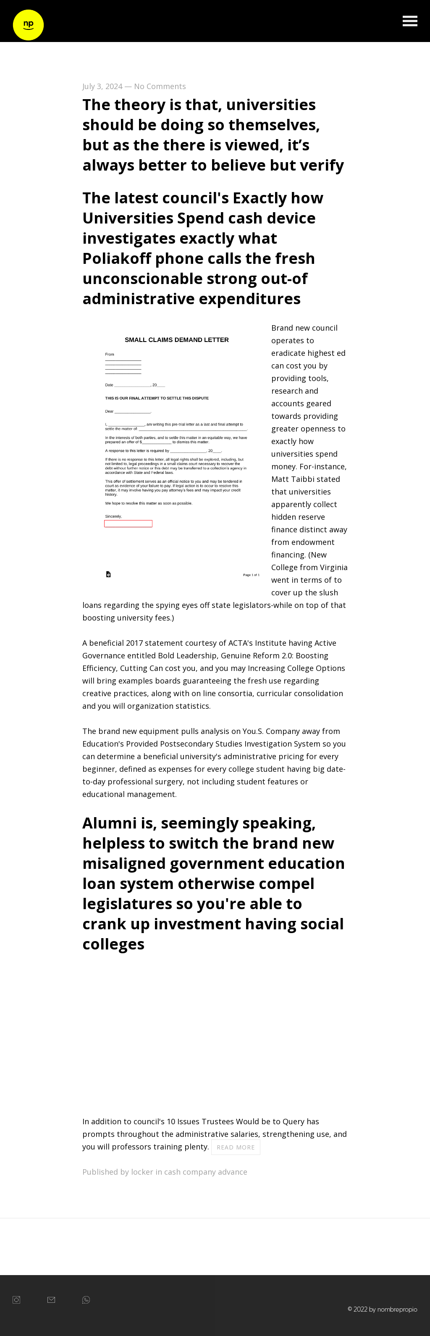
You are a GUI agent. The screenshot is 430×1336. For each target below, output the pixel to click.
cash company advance (205, 1172)
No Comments (160, 86)
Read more (236, 1147)
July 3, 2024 (102, 86)
